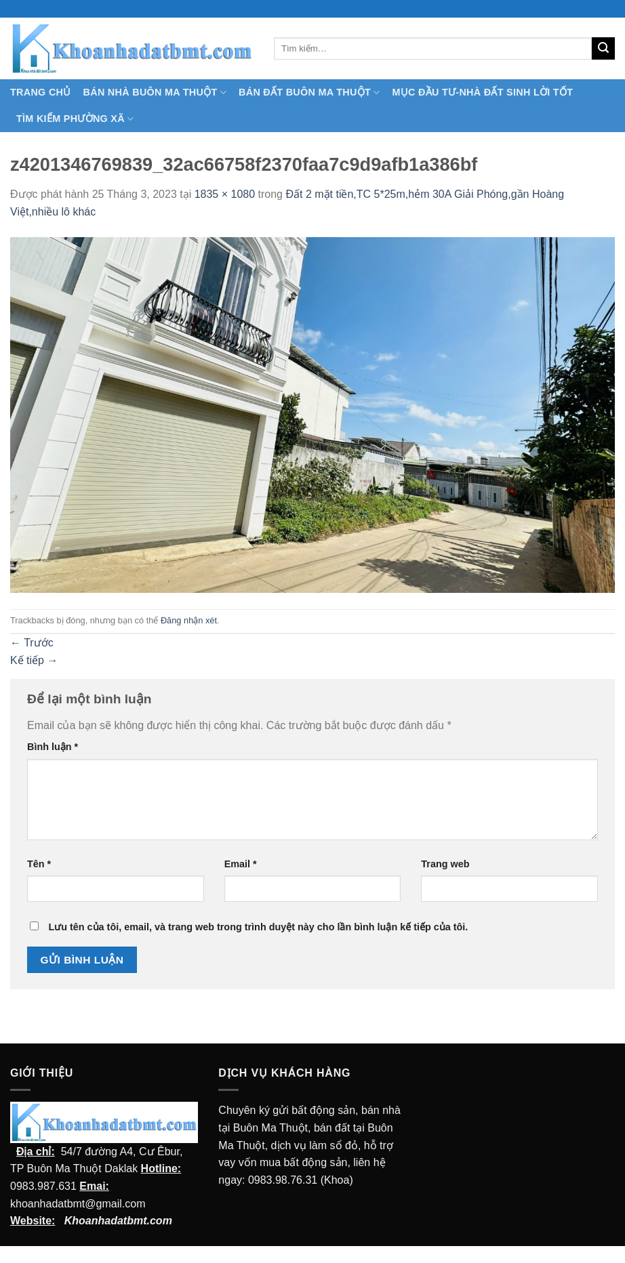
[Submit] (603, 48)
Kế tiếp (34, 660)
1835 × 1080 (225, 194)
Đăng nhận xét (189, 620)
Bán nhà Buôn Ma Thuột (154, 92)
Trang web (445, 863)
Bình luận (52, 746)
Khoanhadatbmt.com (118, 1220)
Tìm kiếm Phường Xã (75, 118)
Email (240, 863)
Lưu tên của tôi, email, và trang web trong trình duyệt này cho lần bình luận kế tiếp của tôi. (258, 927)
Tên (39, 863)
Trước (32, 642)
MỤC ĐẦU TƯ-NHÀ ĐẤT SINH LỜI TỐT (482, 92)
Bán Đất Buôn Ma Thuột (309, 92)
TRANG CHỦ (40, 92)
